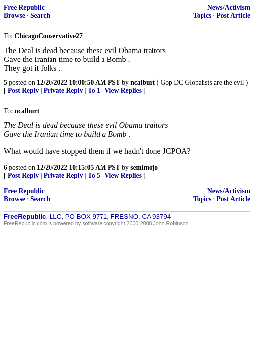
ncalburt (142, 82)
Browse (14, 15)
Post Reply (23, 90)
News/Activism (228, 7)
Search (40, 15)
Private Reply (63, 90)
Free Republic (24, 7)
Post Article (233, 15)
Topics (202, 15)
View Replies (123, 90)
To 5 (94, 175)
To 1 (94, 90)
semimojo (144, 167)
